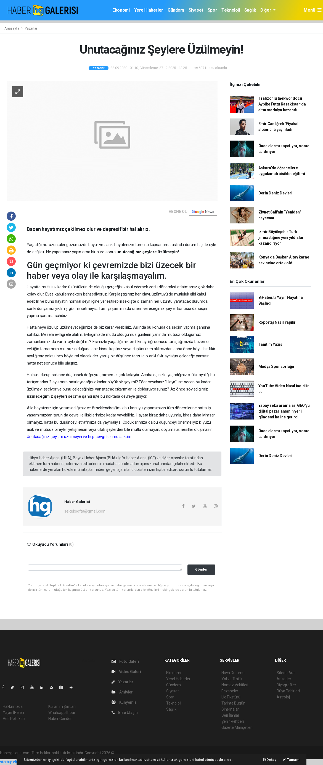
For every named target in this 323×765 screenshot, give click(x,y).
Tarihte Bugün (233, 703)
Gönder (201, 569)
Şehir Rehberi (232, 721)
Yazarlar (31, 28)
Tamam (291, 760)
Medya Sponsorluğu (276, 366)
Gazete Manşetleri (237, 727)
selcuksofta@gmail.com (84, 511)
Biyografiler (286, 685)
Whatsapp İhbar (61, 712)
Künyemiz (124, 702)
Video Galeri (126, 671)
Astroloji (283, 697)
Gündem (176, 10)
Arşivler (122, 692)
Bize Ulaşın (125, 712)
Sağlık (250, 10)
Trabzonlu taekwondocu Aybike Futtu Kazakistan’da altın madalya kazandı (282, 104)
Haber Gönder (60, 718)
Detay (269, 760)
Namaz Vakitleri (234, 685)
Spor (212, 10)
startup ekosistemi (16, 762)
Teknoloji (230, 10)
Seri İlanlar (230, 715)
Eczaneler (229, 691)
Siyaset (196, 10)
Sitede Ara (286, 673)
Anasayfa (12, 28)
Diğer (266, 10)
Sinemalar (230, 709)
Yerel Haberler (148, 10)
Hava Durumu (233, 673)
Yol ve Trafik (231, 679)
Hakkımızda (13, 706)
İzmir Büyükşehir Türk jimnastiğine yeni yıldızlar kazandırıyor (281, 238)
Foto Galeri (125, 661)
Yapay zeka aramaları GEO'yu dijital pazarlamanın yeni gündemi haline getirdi (284, 411)
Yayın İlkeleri (13, 712)
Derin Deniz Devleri (275, 193)
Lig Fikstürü (230, 697)
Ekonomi (120, 10)
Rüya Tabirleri (288, 691)
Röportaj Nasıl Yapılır (277, 322)
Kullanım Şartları (62, 706)
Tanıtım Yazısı (271, 344)
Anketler (284, 679)
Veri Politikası (14, 718)
